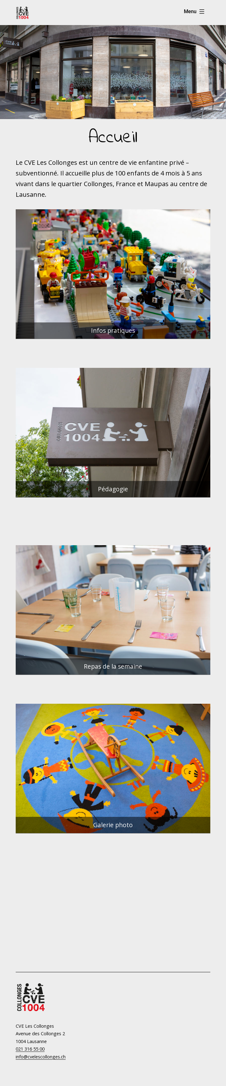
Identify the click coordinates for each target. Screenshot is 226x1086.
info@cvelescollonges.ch (41, 1057)
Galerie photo (113, 825)
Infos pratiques (113, 330)
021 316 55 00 (30, 1049)
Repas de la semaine (113, 666)
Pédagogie (113, 489)
